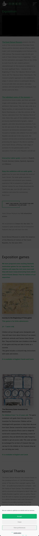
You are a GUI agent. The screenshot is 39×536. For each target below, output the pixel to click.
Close (19, 522)
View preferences (19, 528)
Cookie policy (17, 533)
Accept (19, 516)
